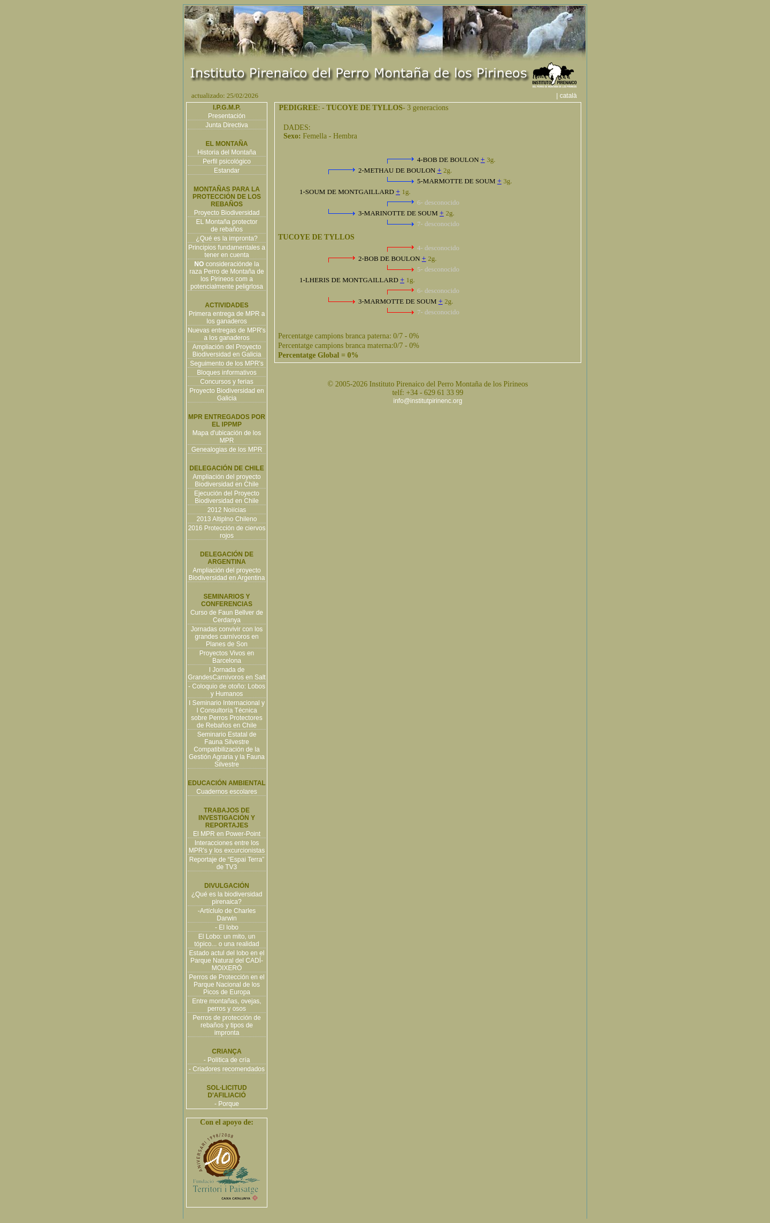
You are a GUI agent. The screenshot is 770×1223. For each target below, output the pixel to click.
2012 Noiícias (227, 510)
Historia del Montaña (226, 152)
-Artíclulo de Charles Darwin (227, 914)
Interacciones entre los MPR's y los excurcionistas (227, 846)
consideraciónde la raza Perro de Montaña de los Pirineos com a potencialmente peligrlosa (226, 275)
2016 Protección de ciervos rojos (227, 531)
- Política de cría (227, 1060)
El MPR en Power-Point (226, 834)
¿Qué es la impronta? (226, 238)
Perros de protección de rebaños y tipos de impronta (226, 1025)
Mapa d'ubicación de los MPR (226, 436)
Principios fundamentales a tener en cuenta (226, 251)
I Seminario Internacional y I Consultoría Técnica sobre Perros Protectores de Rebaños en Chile (227, 714)
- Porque (226, 1104)
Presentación (226, 116)
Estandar (227, 170)
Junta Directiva (226, 125)
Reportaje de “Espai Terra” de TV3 (227, 863)
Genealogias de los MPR (227, 449)
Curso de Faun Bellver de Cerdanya (226, 616)
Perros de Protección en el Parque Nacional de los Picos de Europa (226, 984)
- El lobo (226, 927)
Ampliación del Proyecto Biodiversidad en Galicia (226, 350)
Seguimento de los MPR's (227, 363)
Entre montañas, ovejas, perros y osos (226, 1004)
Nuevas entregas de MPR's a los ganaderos (227, 334)
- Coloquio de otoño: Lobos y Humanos (226, 690)
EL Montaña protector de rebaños (227, 225)
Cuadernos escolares (226, 791)
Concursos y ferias (226, 381)
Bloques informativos (226, 372)
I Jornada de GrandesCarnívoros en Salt (226, 673)
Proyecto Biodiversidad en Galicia (226, 394)
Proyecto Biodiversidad (227, 212)
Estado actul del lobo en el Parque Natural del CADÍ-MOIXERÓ (227, 960)
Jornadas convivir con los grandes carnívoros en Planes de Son (227, 636)
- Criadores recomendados (227, 1069)
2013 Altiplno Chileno (227, 519)
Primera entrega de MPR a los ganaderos (227, 317)
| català (570, 95)
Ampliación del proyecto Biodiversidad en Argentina (227, 574)
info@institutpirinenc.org (428, 401)
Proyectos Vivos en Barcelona (227, 656)
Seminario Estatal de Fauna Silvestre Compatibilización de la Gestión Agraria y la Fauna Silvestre (227, 749)
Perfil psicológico (227, 161)
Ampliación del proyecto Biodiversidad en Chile (226, 480)
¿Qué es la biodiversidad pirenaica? (227, 898)
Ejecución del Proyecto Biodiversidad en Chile (226, 497)
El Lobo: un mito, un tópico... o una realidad (226, 940)
